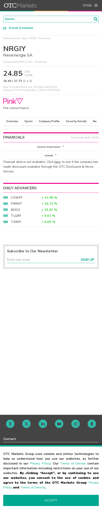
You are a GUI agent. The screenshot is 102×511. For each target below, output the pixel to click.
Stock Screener (18, 28)
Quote (28, 122)
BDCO (15, 210)
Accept (50, 500)
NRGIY (33, 38)
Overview (12, 122)
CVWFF (16, 198)
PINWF (16, 204)
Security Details (76, 122)
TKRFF (16, 223)
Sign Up (87, 261)
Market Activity (11, 38)
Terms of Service (73, 463)
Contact (9, 439)
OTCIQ (87, 5)
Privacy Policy (40, 463)
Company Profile (49, 122)
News (96, 122)
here (57, 163)
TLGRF (16, 217)
